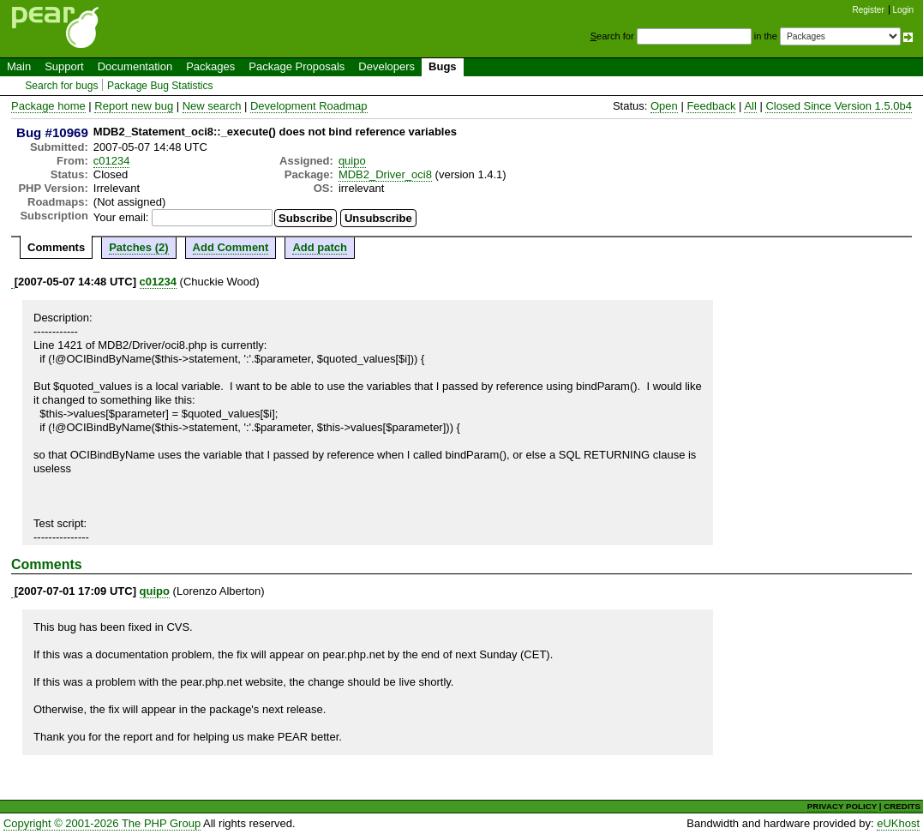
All (750, 105)
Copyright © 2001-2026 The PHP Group (102, 823)
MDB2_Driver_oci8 (385, 174)
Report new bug (133, 105)
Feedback (710, 105)
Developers (386, 66)
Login (903, 10)
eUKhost (898, 823)
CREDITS (902, 806)
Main (19, 66)
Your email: (121, 217)
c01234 (111, 160)
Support (64, 66)
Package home (48, 105)
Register (868, 10)
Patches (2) (138, 247)
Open (664, 105)
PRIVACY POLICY (842, 806)
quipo (352, 160)
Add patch (319, 247)
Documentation (135, 66)
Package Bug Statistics (160, 86)
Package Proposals (297, 66)
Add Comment (231, 247)
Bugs (443, 66)
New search (212, 105)
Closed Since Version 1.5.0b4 (838, 105)
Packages (210, 66)
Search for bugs (61, 86)
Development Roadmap (309, 105)
